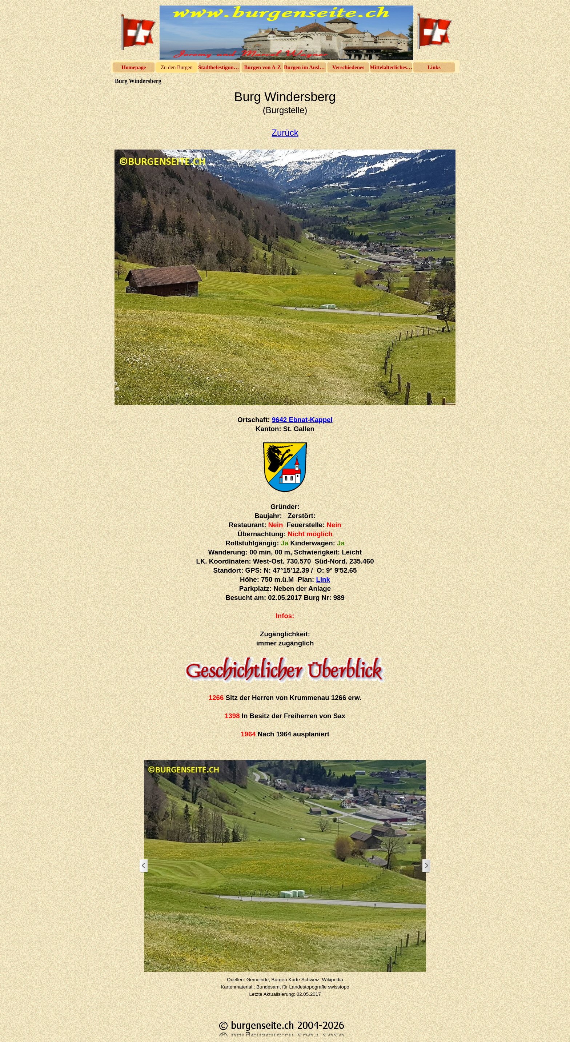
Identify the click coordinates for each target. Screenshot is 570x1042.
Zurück (285, 133)
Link (323, 579)
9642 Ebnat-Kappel (302, 419)
